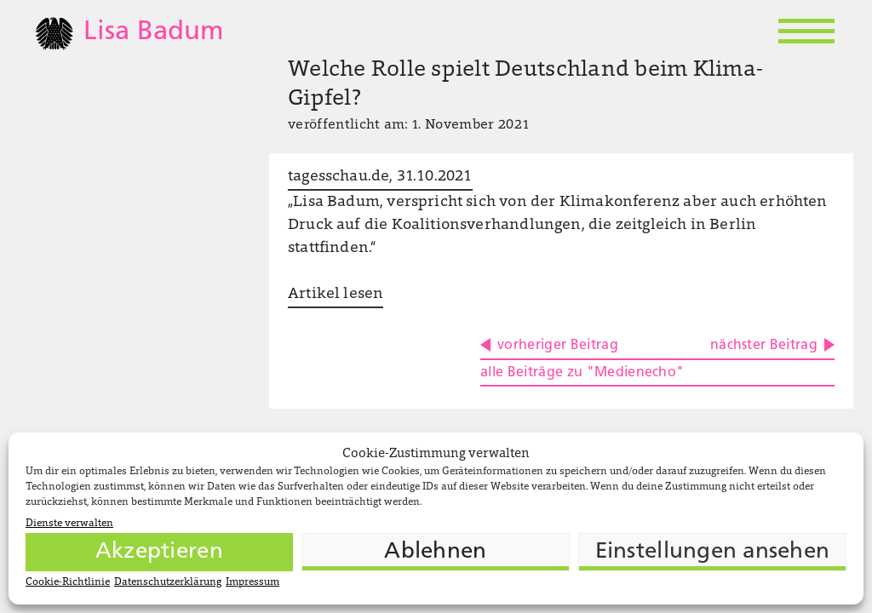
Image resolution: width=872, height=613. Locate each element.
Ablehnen (435, 552)
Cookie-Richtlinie (68, 582)
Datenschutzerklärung (167, 582)
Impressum (252, 582)
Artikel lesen (335, 294)
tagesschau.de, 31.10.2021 (380, 177)
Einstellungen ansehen (712, 552)
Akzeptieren (159, 552)
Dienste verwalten (69, 523)
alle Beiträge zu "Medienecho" (582, 373)
